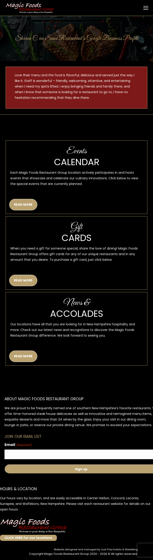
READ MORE (23, 204)
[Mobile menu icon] (146, 8)
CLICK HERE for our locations (28, 537)
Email (18, 445)
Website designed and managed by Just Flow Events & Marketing (96, 549)
